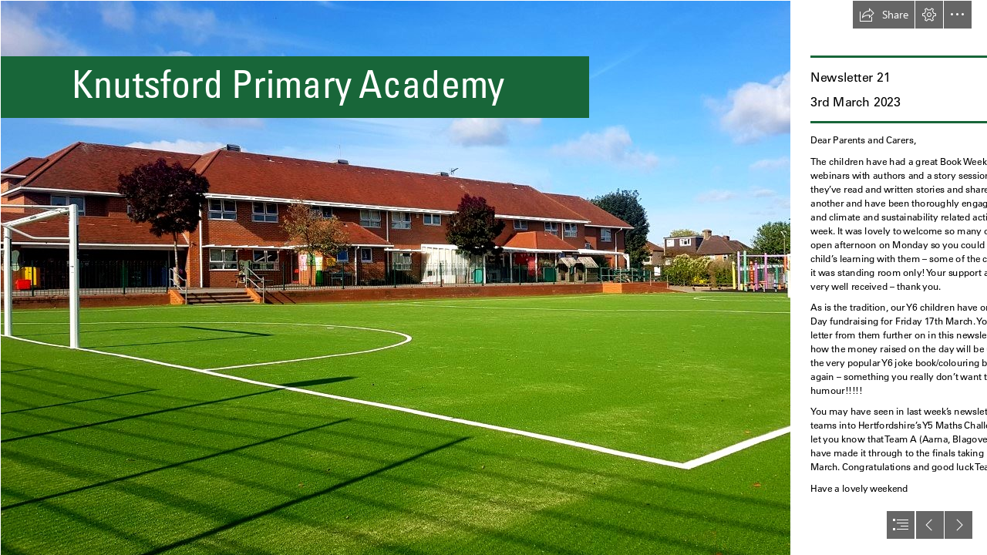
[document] (493, 277)
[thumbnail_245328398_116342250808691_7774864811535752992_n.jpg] (395, 277)
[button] (884, 15)
